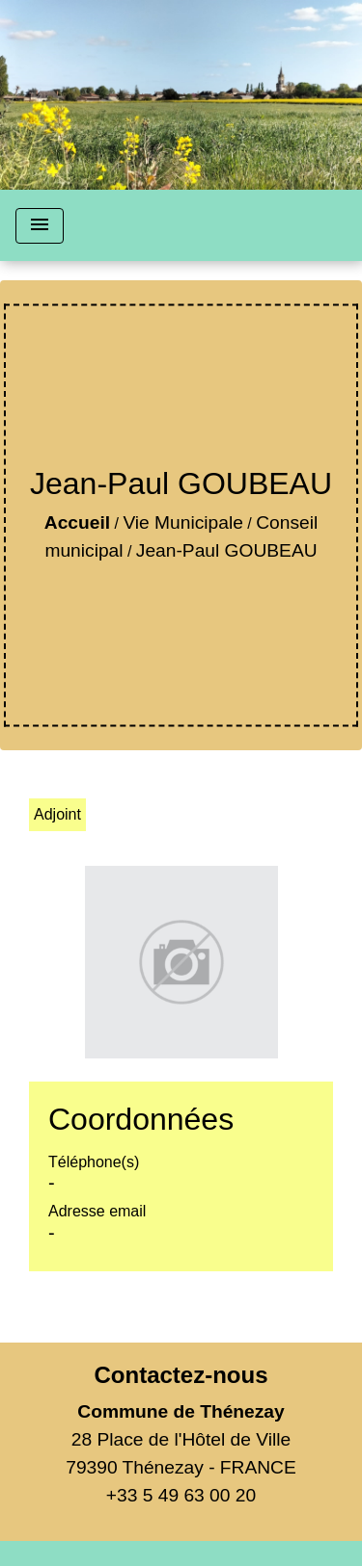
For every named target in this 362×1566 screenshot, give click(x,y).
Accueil (77, 522)
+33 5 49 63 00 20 (181, 1495)
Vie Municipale (182, 522)
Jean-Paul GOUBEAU (227, 550)
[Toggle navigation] (39, 226)
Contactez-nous (180, 1375)
